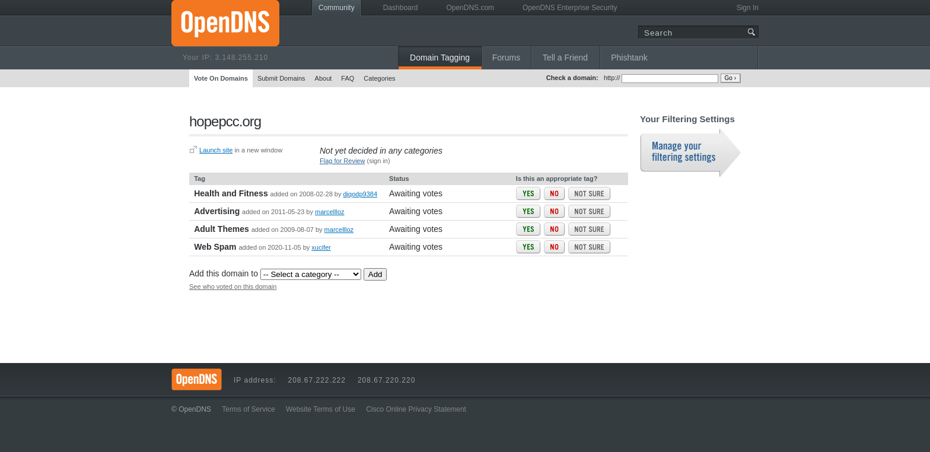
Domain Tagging (440, 57)
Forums (506, 57)
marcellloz (330, 211)
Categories (379, 78)
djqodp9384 (360, 194)
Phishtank (629, 57)
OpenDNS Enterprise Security (570, 8)
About (323, 78)
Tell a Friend (565, 57)
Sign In (748, 8)
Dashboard (400, 8)
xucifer (320, 247)
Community (337, 8)
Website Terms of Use (320, 409)
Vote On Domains (221, 78)
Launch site (215, 150)
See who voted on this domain (232, 286)
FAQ (347, 78)
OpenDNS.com (470, 8)
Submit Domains (281, 78)
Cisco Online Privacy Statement (416, 409)
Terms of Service (248, 409)
